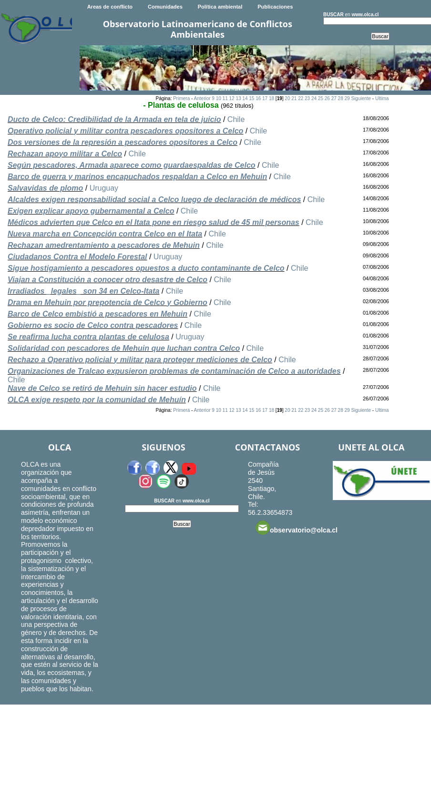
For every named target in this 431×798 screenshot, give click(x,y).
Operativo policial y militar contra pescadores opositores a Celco (125, 131)
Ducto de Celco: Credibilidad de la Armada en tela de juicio (114, 119)
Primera (181, 98)
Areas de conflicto (110, 7)
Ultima (382, 98)
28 (340, 98)
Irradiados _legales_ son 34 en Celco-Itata (83, 291)
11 (225, 98)
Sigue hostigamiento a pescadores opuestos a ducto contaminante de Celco (146, 268)
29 (346, 98)
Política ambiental (220, 7)
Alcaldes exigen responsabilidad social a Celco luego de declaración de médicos (154, 199)
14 (244, 98)
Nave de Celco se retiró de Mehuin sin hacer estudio (102, 388)
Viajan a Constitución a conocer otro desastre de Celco (107, 280)
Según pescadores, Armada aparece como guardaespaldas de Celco (132, 165)
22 (300, 98)
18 (271, 98)
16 (258, 98)
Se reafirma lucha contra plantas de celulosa (88, 337)
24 (314, 98)
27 (334, 98)
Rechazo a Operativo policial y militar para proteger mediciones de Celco (140, 360)
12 (232, 98)
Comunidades (165, 7)
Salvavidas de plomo (45, 188)
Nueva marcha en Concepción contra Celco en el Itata (105, 234)
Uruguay (104, 188)
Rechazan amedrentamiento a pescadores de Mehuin (104, 245)
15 (251, 98)
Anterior (202, 98)
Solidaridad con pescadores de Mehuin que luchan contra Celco (124, 348)
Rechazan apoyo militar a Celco (65, 154)
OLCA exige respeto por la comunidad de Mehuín (97, 400)
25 (320, 98)
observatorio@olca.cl (297, 528)
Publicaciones (275, 7)
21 (294, 98)
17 (264, 98)
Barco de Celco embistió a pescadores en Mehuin (97, 314)
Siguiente (361, 98)
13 (238, 98)
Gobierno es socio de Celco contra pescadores (93, 325)
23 (307, 98)
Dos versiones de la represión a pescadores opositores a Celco (122, 142)
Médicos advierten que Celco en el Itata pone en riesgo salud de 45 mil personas (153, 222)
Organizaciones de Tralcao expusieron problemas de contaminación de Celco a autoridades (174, 371)
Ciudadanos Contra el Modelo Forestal (77, 257)
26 (327, 98)
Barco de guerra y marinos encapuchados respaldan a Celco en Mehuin (137, 177)
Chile (236, 119)
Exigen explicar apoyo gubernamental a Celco (91, 211)
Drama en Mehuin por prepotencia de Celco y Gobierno (107, 302)
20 (287, 98)
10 (218, 98)
